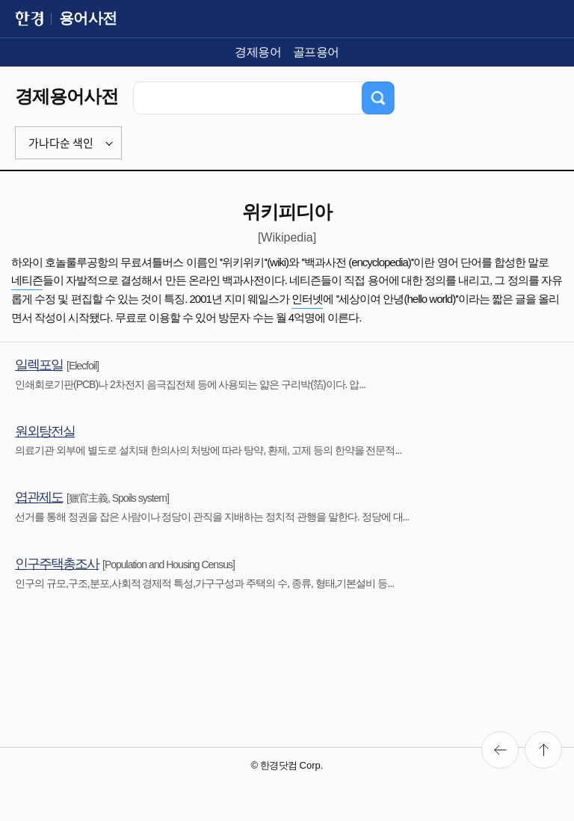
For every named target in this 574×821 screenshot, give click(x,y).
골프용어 (316, 52)
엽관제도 (39, 497)
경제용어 (258, 52)
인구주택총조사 (57, 563)
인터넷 (307, 298)
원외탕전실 (45, 431)
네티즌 (27, 280)
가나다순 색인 (60, 143)
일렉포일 (39, 364)
